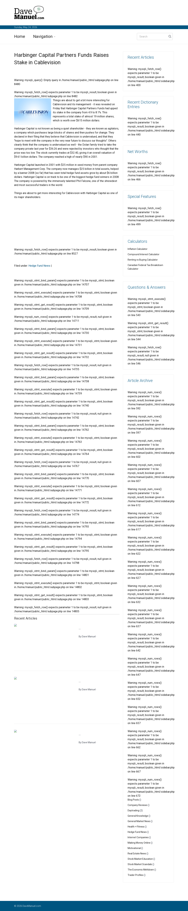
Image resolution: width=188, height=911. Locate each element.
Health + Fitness (136, 826)
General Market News (139, 821)
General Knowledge (138, 816)
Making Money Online (139, 842)
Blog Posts (133, 799)
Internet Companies (138, 837)
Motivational (134, 848)
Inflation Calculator (137, 249)
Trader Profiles (135, 875)
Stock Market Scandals (140, 864)
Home (19, 36)
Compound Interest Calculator (143, 254)
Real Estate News (137, 853)
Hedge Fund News (39, 265)
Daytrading (133, 810)
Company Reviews (137, 805)
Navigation (43, 36)
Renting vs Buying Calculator (143, 259)
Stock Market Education (140, 859)
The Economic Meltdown (141, 869)
